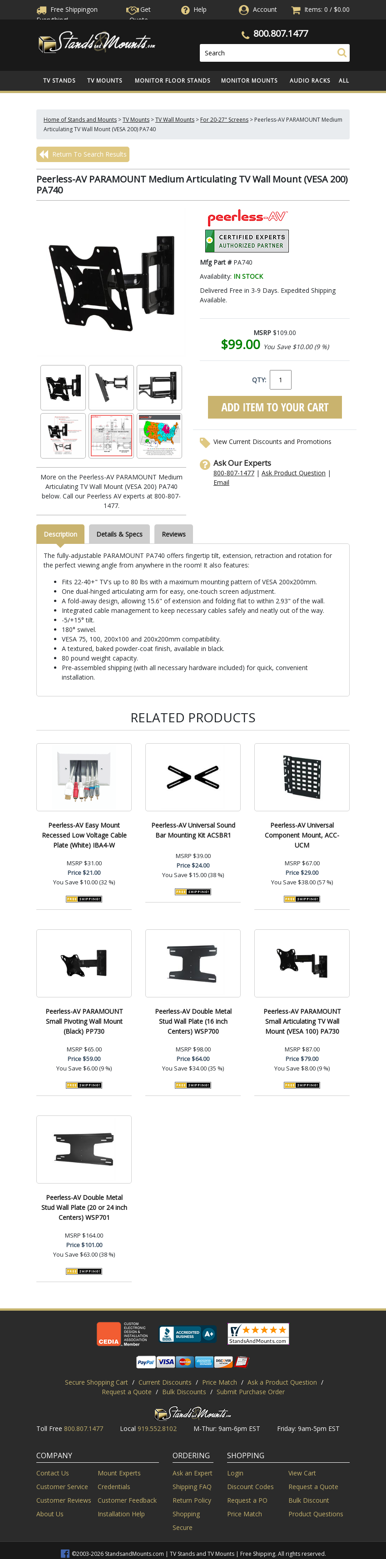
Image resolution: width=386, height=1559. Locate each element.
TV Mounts (104, 80)
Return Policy (192, 1500)
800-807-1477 (233, 473)
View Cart (302, 1473)
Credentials (114, 1486)
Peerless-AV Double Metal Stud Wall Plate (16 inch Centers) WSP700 (193, 1021)
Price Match (219, 1382)
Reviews (174, 534)
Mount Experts (119, 1473)
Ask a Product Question (282, 1382)
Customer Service (62, 1486)
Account (265, 9)
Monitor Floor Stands (172, 80)
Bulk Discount (308, 1500)
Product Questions (315, 1514)
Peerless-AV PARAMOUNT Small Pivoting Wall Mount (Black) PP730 (84, 1021)
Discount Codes (250, 1486)
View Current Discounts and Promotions (272, 441)
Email (221, 482)
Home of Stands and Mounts (80, 119)
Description (60, 534)
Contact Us (52, 1473)
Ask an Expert (193, 1473)
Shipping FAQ (192, 1486)
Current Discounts (165, 1382)
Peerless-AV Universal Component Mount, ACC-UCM (302, 835)
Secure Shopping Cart (96, 1382)
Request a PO (247, 1500)
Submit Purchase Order (251, 1391)
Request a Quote (127, 1391)
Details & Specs (119, 534)
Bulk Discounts (184, 1391)
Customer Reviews (63, 1500)
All (344, 80)
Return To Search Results (83, 154)
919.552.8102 (157, 1428)
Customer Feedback (127, 1500)
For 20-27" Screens (224, 119)
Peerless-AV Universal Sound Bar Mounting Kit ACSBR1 (193, 830)
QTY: (259, 379)
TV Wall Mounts (174, 119)
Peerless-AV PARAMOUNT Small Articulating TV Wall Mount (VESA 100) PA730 (302, 1021)
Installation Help (121, 1514)
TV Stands (59, 80)
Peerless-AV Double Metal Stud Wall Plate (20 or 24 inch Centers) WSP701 (84, 1207)
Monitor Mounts (249, 80)
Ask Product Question (294, 473)
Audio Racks (310, 80)
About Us (50, 1514)
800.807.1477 (280, 33)
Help (193, 9)
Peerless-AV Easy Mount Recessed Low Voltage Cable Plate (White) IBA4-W (84, 835)
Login (235, 1473)
